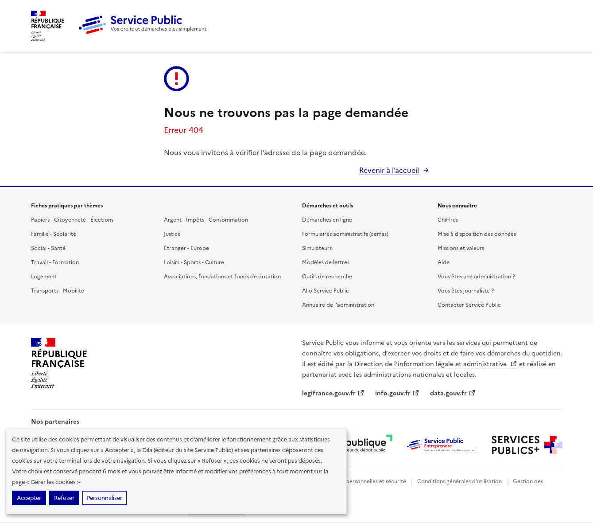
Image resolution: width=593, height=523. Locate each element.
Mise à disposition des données (477, 234)
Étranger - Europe (186, 248)
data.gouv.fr (453, 393)
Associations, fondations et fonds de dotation (222, 277)
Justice (172, 234)
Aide (444, 262)
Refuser (64, 498)
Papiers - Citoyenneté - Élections (72, 220)
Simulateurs (317, 248)
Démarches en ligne (327, 220)
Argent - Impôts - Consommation (206, 220)
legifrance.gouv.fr (333, 393)
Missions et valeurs (461, 248)
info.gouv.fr (397, 393)
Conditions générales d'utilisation (459, 481)
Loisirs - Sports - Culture (194, 262)
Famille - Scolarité (53, 234)
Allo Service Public (325, 291)
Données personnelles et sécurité (364, 481)
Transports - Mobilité (57, 291)
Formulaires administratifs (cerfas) (345, 234)
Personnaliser (104, 498)
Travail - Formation (55, 262)
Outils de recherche (327, 277)
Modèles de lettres (325, 262)
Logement (44, 277)
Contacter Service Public (469, 305)
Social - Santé (48, 248)
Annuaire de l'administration (338, 305)
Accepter (29, 498)
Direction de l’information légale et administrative (435, 364)
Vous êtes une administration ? (476, 277)
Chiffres (448, 220)
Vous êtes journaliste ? (466, 291)
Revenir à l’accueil (389, 170)
